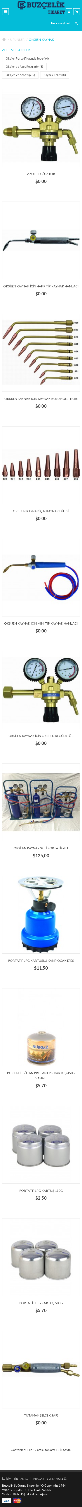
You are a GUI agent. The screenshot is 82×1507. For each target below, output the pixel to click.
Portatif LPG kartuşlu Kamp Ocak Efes (41, 960)
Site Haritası (21, 1478)
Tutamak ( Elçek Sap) (41, 1415)
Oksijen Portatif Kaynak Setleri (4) (27, 58)
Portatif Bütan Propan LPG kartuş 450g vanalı (41, 1075)
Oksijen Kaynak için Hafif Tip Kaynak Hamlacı (41, 286)
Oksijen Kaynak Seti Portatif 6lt (41, 848)
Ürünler (17, 39)
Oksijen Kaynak (41, 39)
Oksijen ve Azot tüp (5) (21, 75)
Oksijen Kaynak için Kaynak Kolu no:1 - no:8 (41, 398)
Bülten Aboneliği (57, 1478)
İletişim (6, 1478)
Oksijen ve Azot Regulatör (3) (25, 66)
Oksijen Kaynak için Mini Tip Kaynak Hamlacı (41, 623)
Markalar (37, 1478)
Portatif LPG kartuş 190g (41, 1190)
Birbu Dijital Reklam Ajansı (30, 1494)
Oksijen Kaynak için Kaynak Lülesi (41, 511)
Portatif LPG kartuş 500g (41, 1303)
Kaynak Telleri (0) (55, 75)
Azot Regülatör (41, 174)
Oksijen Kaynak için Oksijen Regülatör (41, 736)
